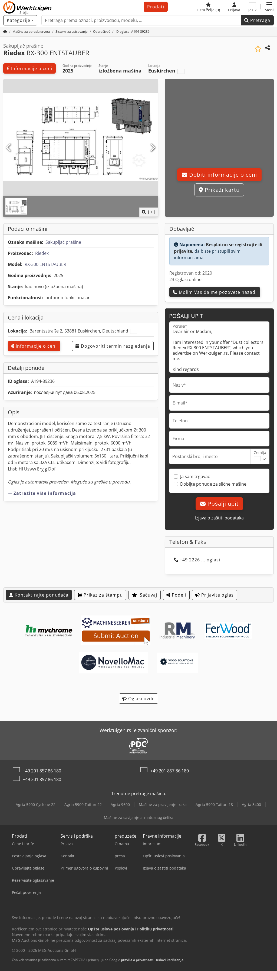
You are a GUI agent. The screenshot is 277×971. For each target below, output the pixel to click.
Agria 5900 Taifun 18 (214, 804)
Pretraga (257, 20)
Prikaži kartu (219, 189)
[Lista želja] (208, 7)
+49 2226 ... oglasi (197, 560)
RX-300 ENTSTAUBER (45, 264)
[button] (269, 7)
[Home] (31, 31)
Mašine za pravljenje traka (163, 804)
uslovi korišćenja (169, 959)
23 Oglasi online (185, 279)
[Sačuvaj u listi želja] (258, 48)
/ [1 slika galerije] (149, 212)
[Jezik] (252, 7)
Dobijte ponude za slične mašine (213, 484)
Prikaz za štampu (100, 595)
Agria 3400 (251, 804)
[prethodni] (9, 148)
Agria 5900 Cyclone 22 (35, 804)
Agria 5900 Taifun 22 (83, 804)
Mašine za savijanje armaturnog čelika (138, 817)
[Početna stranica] (5, 31)
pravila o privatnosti (137, 959)
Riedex (42, 253)
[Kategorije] (20, 20)
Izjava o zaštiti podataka (219, 518)
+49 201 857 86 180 (42, 771)
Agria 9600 (120, 804)
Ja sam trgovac (195, 476)
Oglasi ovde (138, 699)
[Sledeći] (152, 148)
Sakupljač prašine (63, 242)
